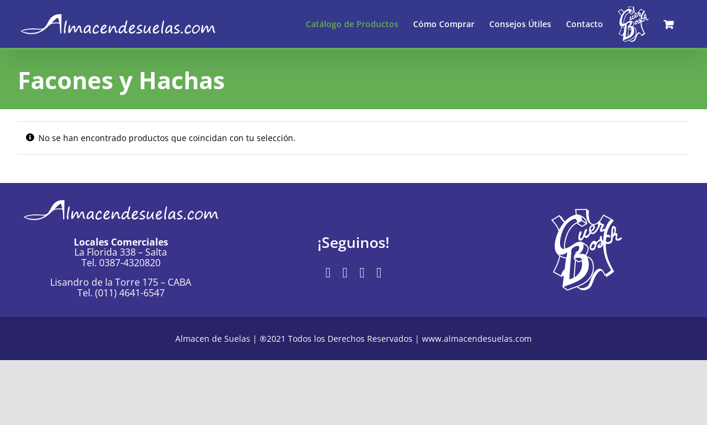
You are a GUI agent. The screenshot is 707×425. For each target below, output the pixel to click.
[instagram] (345, 273)
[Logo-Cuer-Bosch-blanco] (586, 212)
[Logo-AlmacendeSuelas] (121, 195)
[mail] (362, 273)
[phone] (379, 273)
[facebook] (327, 273)
